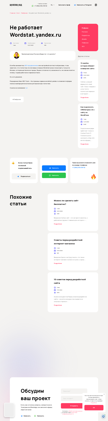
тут (26, 88)
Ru (52, 5)
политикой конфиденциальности (69, 413)
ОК (94, 408)
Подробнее (85, 97)
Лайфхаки (85, 43)
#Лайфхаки (17, 99)
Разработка (86, 35)
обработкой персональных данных (77, 411)
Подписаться (23, 176)
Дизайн (84, 39)
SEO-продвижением (31, 65)
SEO (83, 46)
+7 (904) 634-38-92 (40, 6)
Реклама (85, 32)
